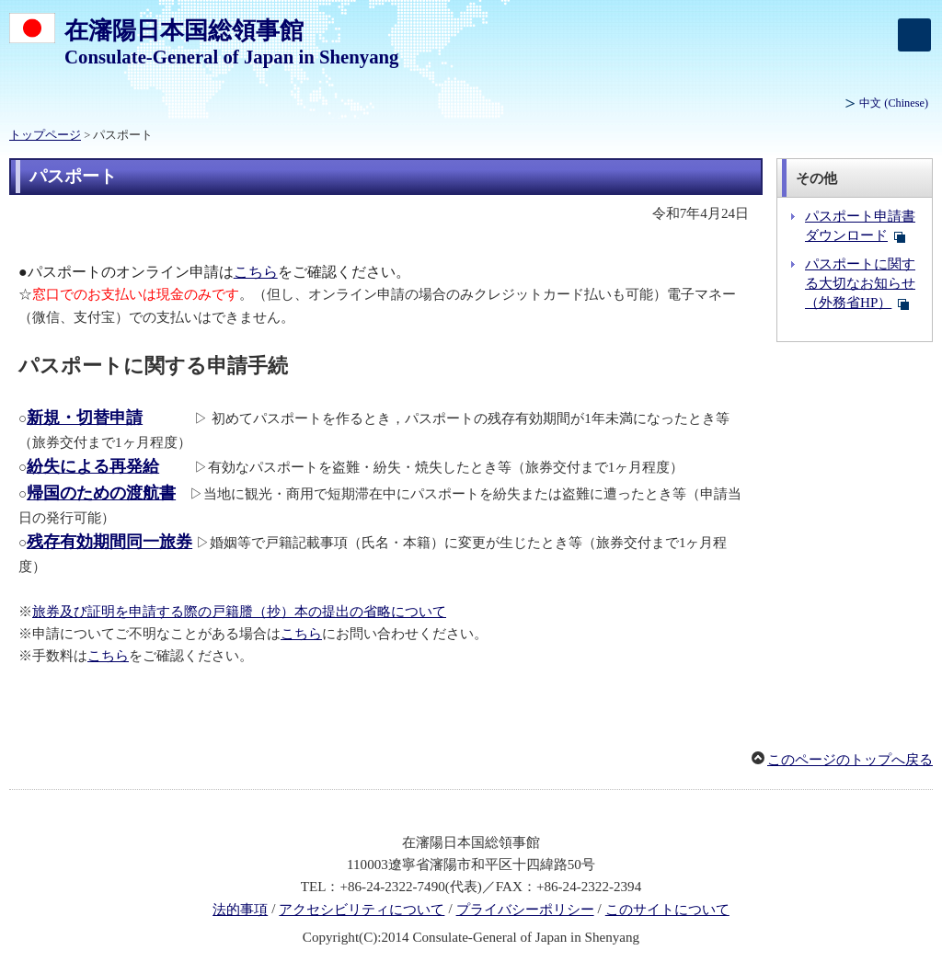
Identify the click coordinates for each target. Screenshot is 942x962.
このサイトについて (667, 909)
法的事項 (240, 909)
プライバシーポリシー (525, 909)
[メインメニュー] (914, 35)
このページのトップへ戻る (850, 759)
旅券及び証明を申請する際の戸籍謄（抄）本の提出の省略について (239, 611)
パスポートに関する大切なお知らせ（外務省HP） (860, 283)
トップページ (45, 135)
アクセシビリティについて (361, 909)
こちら (256, 272)
